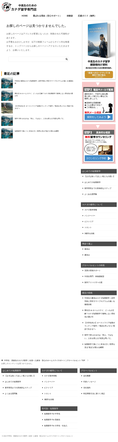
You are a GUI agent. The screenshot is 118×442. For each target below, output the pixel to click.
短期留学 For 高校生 (52, 420)
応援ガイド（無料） (87, 16)
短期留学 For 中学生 (52, 414)
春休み (87, 249)
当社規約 (86, 388)
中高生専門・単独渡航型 (94, 276)
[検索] (38, 59)
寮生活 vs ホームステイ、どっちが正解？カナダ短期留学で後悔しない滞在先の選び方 (44, 95)
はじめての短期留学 (92, 182)
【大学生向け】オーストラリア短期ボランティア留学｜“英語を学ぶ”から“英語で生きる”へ (44, 107)
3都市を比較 (89, 233)
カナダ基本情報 (90, 210)
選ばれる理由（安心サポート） (47, 16)
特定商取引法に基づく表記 (94, 394)
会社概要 (86, 376)
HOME (25, 16)
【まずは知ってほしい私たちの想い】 (99, 176)
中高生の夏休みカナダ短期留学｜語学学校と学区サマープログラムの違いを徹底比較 (44, 82)
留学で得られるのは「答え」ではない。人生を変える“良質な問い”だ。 (40, 118)
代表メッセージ (89, 382)
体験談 (70, 16)
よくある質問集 (90, 194)
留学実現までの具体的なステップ (97, 188)
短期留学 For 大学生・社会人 (56, 426)
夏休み (87, 255)
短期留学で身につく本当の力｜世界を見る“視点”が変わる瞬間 (37, 131)
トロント (88, 227)
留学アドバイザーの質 (93, 282)
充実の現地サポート (92, 270)
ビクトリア (88, 221)
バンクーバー (89, 216)
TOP (44, 360)
